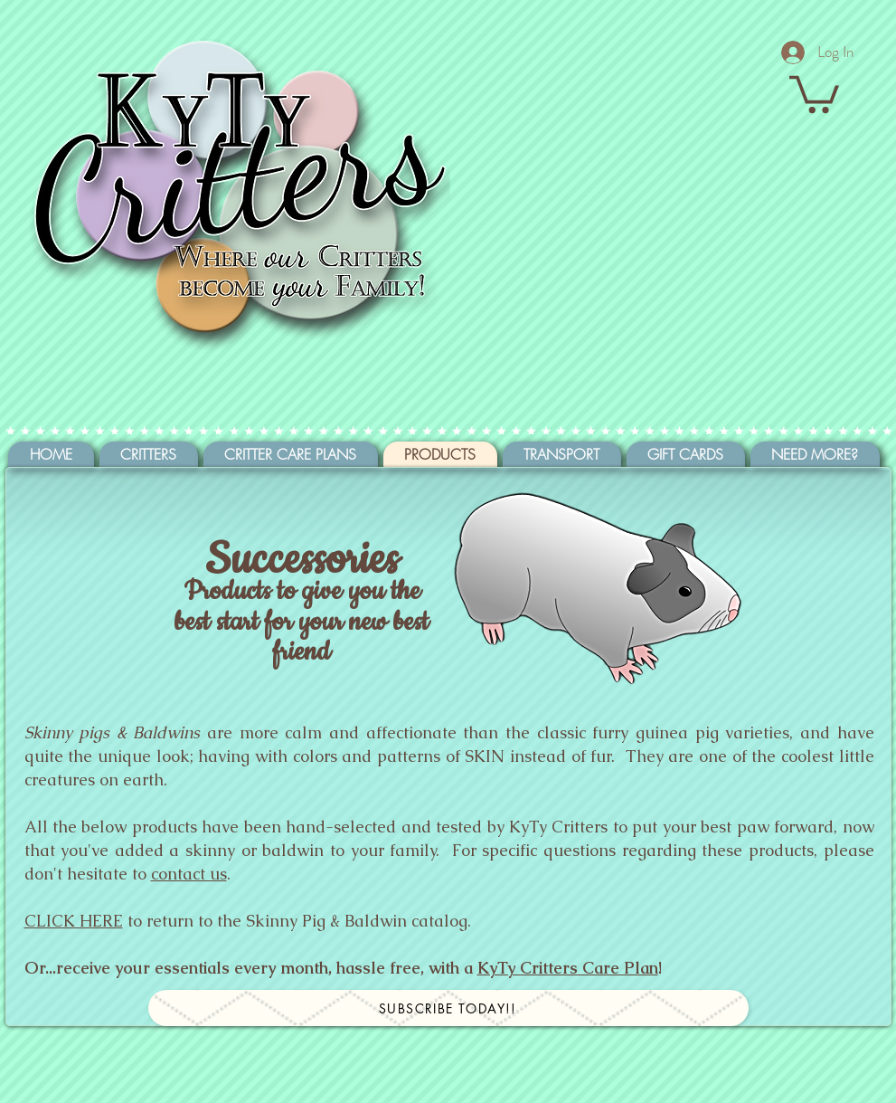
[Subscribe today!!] (448, 1008)
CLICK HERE (73, 920)
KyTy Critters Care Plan (567, 967)
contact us (189, 873)
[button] (814, 92)
